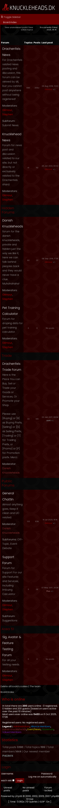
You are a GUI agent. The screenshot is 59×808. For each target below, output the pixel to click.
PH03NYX (7, 756)
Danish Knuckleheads (14, 729)
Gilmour (7, 110)
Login (6, 767)
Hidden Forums (8, 210)
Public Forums (8, 483)
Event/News (34, 729)
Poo (48, 591)
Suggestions (9, 620)
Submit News (10, 125)
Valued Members (11, 732)
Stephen (7, 114)
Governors (48, 729)
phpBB (18, 796)
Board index (9, 22)
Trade (7, 355)
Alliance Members (40, 726)
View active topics (27, 28)
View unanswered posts (16, 27)
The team (35, 686)
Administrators (21, 726)
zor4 (48, 420)
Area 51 (8, 628)
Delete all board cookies (14, 686)
